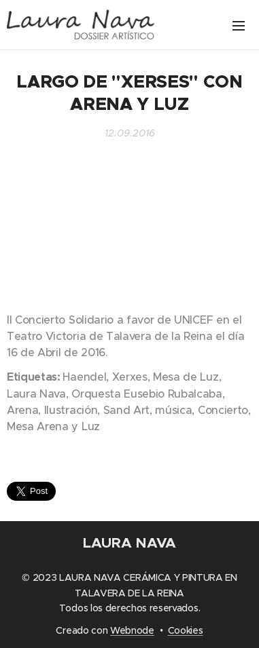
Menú (238, 25)
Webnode (132, 630)
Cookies (185, 630)
